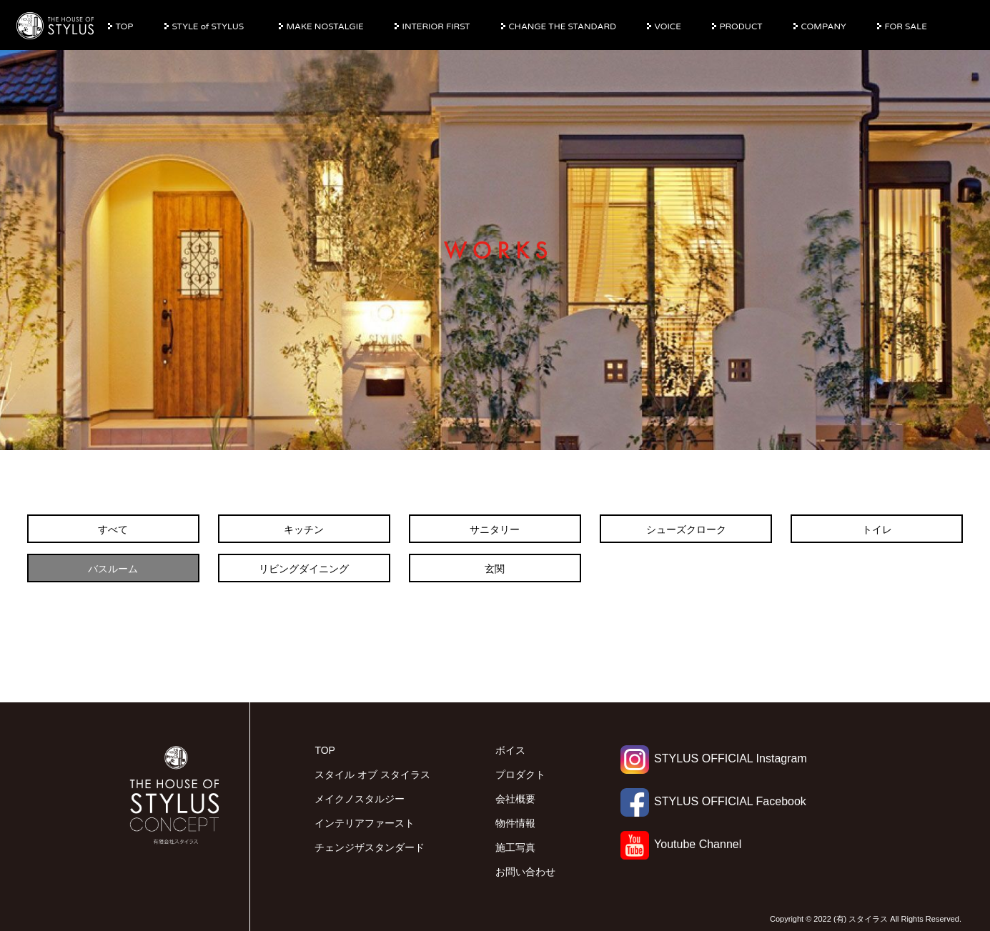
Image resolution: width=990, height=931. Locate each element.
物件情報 (515, 823)
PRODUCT (741, 26)
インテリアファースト (365, 823)
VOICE (668, 26)
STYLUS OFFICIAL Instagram (713, 758)
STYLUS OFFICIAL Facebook (713, 801)
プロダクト (520, 774)
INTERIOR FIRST (436, 26)
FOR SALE (906, 26)
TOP (125, 26)
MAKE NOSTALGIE (325, 26)
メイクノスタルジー (360, 799)
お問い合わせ (525, 871)
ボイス (510, 750)
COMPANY (823, 26)
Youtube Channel (680, 844)
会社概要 (515, 799)
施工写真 (515, 847)
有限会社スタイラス (55, 26)
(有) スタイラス (860, 919)
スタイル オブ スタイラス (372, 774)
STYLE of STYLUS (208, 26)
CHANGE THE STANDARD (562, 26)
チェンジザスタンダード (370, 847)
